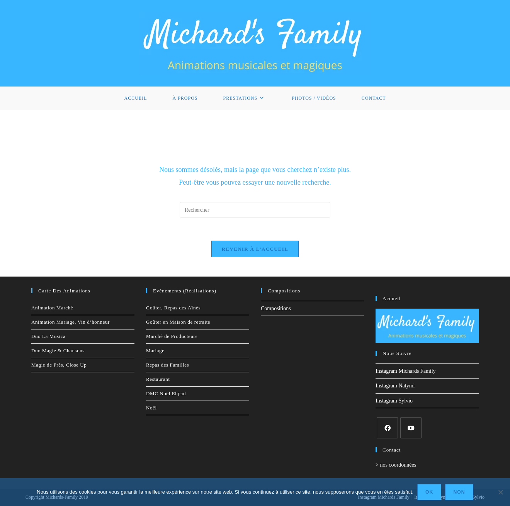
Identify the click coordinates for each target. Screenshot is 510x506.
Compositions (276, 308)
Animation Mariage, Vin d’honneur (70, 322)
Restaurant (158, 379)
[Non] (500, 492)
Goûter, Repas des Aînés (173, 308)
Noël (151, 408)
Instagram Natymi (395, 386)
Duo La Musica (48, 336)
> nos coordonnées (396, 465)
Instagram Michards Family (406, 371)
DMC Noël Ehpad (166, 393)
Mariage (155, 350)
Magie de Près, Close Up (59, 365)
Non (459, 492)
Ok (429, 492)
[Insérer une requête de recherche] (255, 209)
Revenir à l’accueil (255, 249)
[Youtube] (411, 427)
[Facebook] (387, 427)
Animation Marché (52, 308)
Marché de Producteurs (171, 336)
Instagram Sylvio (394, 401)
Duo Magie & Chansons (58, 350)
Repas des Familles (167, 365)
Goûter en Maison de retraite (178, 322)
